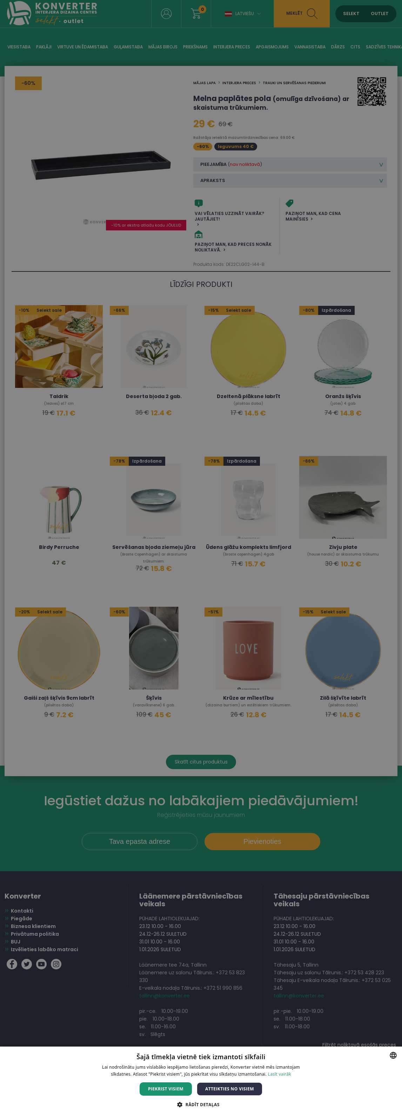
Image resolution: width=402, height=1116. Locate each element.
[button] (200, 1104)
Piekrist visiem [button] (165, 1089)
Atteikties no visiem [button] (229, 1089)
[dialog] (201, 558)
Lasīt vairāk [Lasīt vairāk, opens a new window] (279, 1074)
